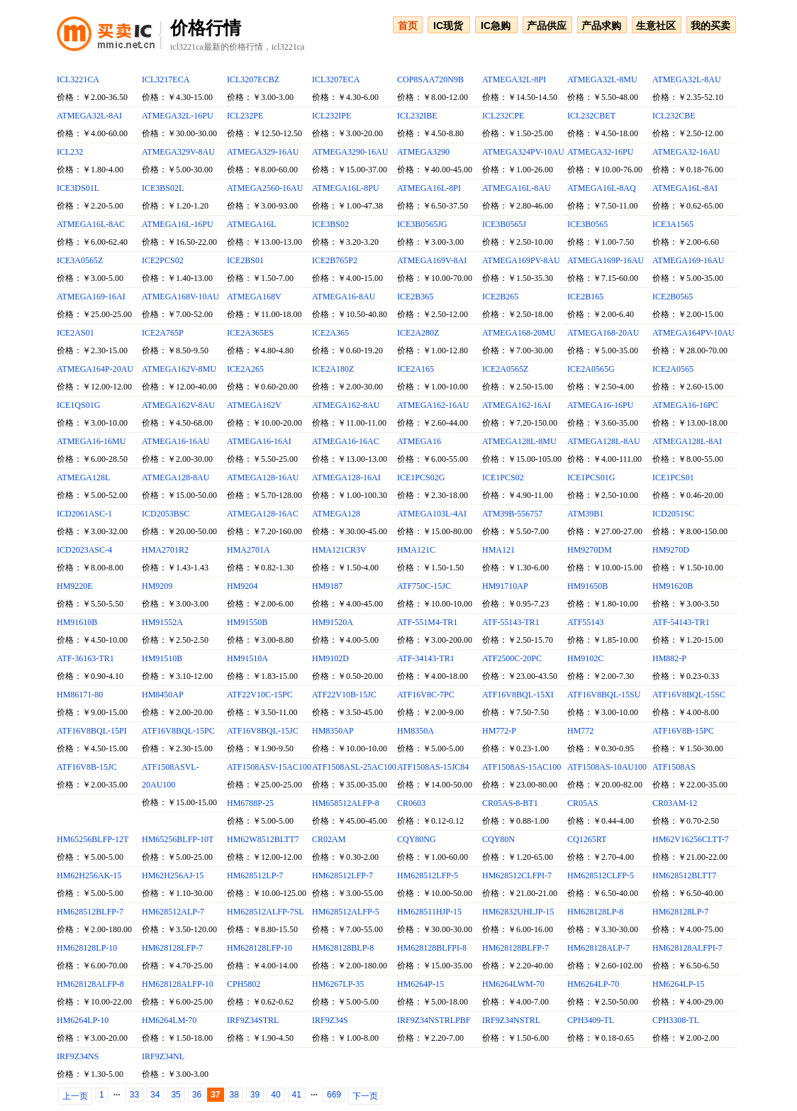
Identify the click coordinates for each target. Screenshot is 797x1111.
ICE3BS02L (163, 188)
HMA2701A (248, 550)
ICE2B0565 (672, 297)
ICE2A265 (245, 369)
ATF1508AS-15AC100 (521, 767)
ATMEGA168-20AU (603, 333)
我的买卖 (710, 25)
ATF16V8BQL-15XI (518, 695)
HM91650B (587, 586)
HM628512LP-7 (255, 875)
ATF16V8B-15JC (87, 767)
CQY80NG (416, 839)
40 (275, 1095)
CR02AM (328, 839)
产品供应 (547, 25)
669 (334, 1095)
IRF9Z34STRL (253, 1020)
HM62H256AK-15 (89, 875)
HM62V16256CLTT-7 (690, 839)
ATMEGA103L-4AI (432, 514)
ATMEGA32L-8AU (686, 79)
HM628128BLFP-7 (515, 948)
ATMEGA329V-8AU (178, 152)
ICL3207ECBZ (253, 79)
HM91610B (77, 622)
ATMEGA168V (254, 297)
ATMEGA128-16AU (263, 477)
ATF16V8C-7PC (426, 695)
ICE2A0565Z (505, 369)
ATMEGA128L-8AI (687, 441)
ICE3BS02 (330, 224)
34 (155, 1095)
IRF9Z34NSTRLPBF (433, 1020)
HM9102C (585, 658)
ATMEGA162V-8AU (178, 405)
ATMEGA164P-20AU (95, 369)
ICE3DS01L (78, 188)
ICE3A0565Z (80, 260)
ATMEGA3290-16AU (350, 152)
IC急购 (496, 25)
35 (175, 1095)
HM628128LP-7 (680, 912)
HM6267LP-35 (338, 984)
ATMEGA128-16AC (263, 514)
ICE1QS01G (78, 405)
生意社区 (656, 25)
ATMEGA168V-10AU (180, 297)
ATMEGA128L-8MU (519, 441)
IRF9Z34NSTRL (511, 1020)
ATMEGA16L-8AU (516, 188)
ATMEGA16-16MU (91, 441)
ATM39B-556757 (512, 514)
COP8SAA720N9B (430, 79)
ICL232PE (245, 116)
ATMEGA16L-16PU (177, 224)
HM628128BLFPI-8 (432, 948)
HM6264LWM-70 (513, 984)
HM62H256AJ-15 (173, 875)
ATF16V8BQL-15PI (92, 731)
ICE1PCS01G (591, 477)
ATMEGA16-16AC (345, 441)
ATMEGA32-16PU (600, 152)
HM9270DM (589, 550)
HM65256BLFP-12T (92, 839)
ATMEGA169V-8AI (432, 260)
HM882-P (669, 658)
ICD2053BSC (165, 514)
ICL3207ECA (336, 79)
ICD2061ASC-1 (84, 514)
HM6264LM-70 (169, 1020)
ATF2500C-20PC (512, 658)
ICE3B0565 (587, 224)
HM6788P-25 (250, 803)
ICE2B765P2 (334, 260)
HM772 (580, 731)
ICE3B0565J (504, 224)
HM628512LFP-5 (427, 875)
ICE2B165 (585, 297)
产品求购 (601, 25)
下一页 (365, 1096)
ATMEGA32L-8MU (602, 79)
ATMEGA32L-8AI (89, 116)
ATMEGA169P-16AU (605, 260)
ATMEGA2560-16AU (265, 188)
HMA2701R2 (165, 550)
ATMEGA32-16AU (686, 152)
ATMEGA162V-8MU (179, 369)
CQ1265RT (586, 839)
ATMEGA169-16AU (688, 260)
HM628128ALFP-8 (90, 984)
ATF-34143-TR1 (426, 658)
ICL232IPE (331, 116)
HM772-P (499, 731)
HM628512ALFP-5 (345, 912)
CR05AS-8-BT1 (510, 803)
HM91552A (162, 622)
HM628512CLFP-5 (600, 875)
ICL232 (70, 152)
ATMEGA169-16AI (91, 297)
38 (234, 1095)
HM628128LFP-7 (172, 948)
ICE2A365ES (250, 333)
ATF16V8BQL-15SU (603, 695)
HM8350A (415, 731)
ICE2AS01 (75, 333)
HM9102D (330, 658)
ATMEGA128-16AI (346, 477)
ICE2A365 (330, 333)
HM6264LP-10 (82, 1020)
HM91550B (247, 622)
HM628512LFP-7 (342, 875)
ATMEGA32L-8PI (514, 79)
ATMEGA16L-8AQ (601, 188)
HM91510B (162, 658)
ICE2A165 (415, 369)
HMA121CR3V (339, 550)
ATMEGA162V (254, 405)
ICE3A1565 (672, 224)
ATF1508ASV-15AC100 (269, 767)
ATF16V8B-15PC (683, 731)
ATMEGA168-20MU (518, 333)
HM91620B (672, 586)
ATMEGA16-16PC (685, 405)
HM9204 (242, 586)
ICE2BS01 (245, 260)
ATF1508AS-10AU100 (607, 767)
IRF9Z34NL (163, 1056)
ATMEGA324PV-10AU (523, 152)
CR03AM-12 (674, 803)
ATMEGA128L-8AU (603, 441)
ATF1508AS (674, 767)
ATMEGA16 (419, 441)
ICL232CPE (503, 116)
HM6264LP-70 (593, 984)
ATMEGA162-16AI (516, 405)
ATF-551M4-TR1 (427, 622)
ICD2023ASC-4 (84, 550)
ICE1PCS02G (421, 477)
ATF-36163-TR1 (85, 658)
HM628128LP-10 (87, 948)
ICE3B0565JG (422, 224)
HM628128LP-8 (595, 912)
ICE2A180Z (333, 369)
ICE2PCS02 (163, 260)
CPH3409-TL (590, 1020)
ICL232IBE (417, 116)
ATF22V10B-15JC (344, 695)
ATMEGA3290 (423, 152)
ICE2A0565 (672, 369)
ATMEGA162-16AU (433, 405)
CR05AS (582, 803)
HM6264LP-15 (678, 984)
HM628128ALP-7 (598, 948)
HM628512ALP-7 (173, 912)
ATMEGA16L (251, 224)
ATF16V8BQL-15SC (688, 695)
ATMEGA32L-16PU (177, 116)
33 (134, 1095)
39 (255, 1095)
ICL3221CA (78, 79)
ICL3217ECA (165, 79)
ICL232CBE (674, 116)
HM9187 (327, 586)
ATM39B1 (585, 514)
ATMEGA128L (83, 477)
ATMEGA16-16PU (600, 405)
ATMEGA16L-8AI (685, 188)
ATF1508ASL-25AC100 (354, 767)
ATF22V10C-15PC (260, 695)
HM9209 (157, 586)
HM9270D (670, 550)
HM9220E (75, 586)
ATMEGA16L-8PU (345, 188)
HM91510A (247, 658)
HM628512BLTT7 (684, 875)
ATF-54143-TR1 (681, 622)
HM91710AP (505, 586)
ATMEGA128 (336, 514)
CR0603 (411, 803)
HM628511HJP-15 (429, 912)
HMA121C (416, 550)
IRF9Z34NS (78, 1056)
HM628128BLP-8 (343, 948)
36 (196, 1095)
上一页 (75, 1096)
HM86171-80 (80, 695)
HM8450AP (163, 695)
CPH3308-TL (675, 1020)
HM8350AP (333, 731)
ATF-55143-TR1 (511, 622)
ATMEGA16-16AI (259, 441)
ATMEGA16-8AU (343, 297)
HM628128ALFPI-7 (687, 948)
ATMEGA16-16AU (175, 441)
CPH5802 (243, 984)
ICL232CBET (591, 116)
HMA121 (498, 550)
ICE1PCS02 (503, 477)
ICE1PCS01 (673, 477)
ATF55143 (585, 622)
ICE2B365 (415, 297)
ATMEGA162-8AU (345, 405)
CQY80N (498, 839)
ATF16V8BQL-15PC (178, 731)
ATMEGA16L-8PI (429, 188)
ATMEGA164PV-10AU (693, 333)
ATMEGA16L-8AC (91, 224)
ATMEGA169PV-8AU (521, 260)
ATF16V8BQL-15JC (263, 731)
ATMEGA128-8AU (175, 477)
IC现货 (448, 25)
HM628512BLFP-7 (90, 912)
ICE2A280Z (418, 333)
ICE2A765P (163, 333)
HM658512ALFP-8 (345, 803)
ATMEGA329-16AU (263, 152)
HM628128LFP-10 (259, 948)
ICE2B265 (500, 297)
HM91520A (332, 622)
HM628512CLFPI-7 (517, 875)
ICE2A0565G (591, 369)
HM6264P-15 (420, 984)
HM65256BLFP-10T (177, 839)
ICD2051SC (673, 514)
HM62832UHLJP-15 (518, 912)
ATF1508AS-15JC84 (433, 767)
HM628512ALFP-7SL (265, 912)
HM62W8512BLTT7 (263, 839)
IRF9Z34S (330, 1020)
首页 (408, 25)
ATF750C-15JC (424, 586)
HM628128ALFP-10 (177, 984)
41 (296, 1095)
